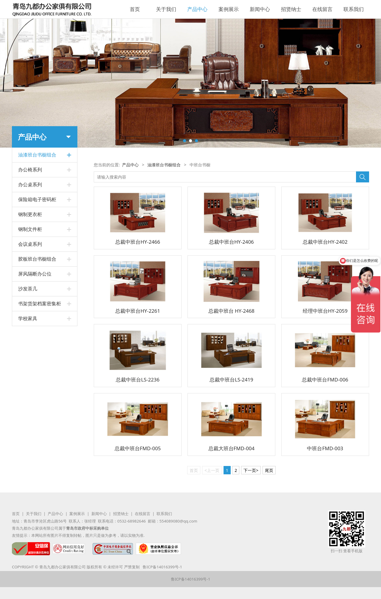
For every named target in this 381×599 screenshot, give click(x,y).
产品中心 (197, 9)
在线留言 (322, 9)
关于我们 (166, 9)
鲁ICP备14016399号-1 (162, 567)
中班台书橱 (28, 170)
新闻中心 (260, 9)
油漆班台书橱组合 (164, 165)
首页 (135, 9)
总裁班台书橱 (30, 181)
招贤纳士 (291, 9)
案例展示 (228, 9)
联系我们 (353, 9)
